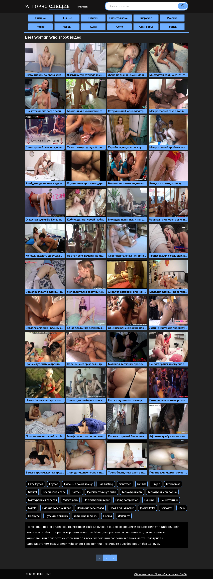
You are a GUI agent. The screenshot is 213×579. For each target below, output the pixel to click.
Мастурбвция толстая (42, 500)
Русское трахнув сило (101, 492)
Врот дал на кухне (122, 508)
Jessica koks (147, 508)
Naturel (32, 492)
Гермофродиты (132, 492)
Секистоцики (169, 500)
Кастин (76, 492)
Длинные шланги (85, 516)
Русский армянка (56, 516)
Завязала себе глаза (90, 508)
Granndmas (173, 484)
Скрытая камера (120, 18)
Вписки (93, 18)
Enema (107, 516)
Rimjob (156, 484)
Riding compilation (126, 500)
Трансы (172, 26)
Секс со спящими (38, 574)
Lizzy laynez (35, 484)
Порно (47, 6)
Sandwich (125, 484)
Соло (119, 26)
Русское (172, 18)
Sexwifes (166, 508)
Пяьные (149, 500)
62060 (141, 484)
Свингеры (146, 26)
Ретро (40, 26)
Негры (67, 26)
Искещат (124, 516)
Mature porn (70, 500)
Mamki (32, 508)
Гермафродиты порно (162, 492)
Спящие (40, 18)
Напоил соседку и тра (56, 508)
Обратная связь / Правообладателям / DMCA (160, 574)
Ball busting (106, 484)
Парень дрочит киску (78, 484)
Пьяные (67, 18)
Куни (93, 26)
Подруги (33, 516)
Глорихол (146, 18)
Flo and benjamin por (96, 500)
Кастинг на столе (54, 492)
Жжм (181, 508)
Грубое (53, 484)
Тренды (82, 6)
